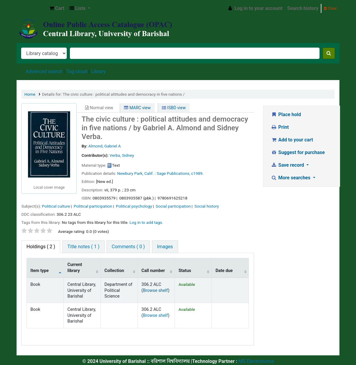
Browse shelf (155, 290)
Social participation (173, 206)
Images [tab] (165, 246)
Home (30, 94)
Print (280, 127)
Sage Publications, (173, 173)
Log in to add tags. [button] (146, 222)
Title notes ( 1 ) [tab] (83, 246)
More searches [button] (291, 178)
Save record (288, 165)
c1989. (197, 173)
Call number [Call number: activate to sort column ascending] (153, 270)
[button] (57, 8)
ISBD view (174, 107)
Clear (330, 8)
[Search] (329, 53)
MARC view (137, 107)
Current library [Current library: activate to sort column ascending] (74, 267)
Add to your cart (292, 140)
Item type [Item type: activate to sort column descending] (39, 270)
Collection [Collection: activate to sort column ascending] (114, 270)
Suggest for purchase (298, 152)
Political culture (56, 206)
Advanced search (44, 71)
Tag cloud (76, 71)
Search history (303, 8)
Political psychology (134, 206)
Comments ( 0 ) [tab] (128, 246)
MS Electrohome (255, 361)
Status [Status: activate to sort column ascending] (184, 270)
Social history (206, 206)
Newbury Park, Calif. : (136, 173)
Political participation (93, 206)
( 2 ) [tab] (40, 246)
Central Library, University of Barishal (32, 8)
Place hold (286, 114)
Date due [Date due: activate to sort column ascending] (224, 270)
